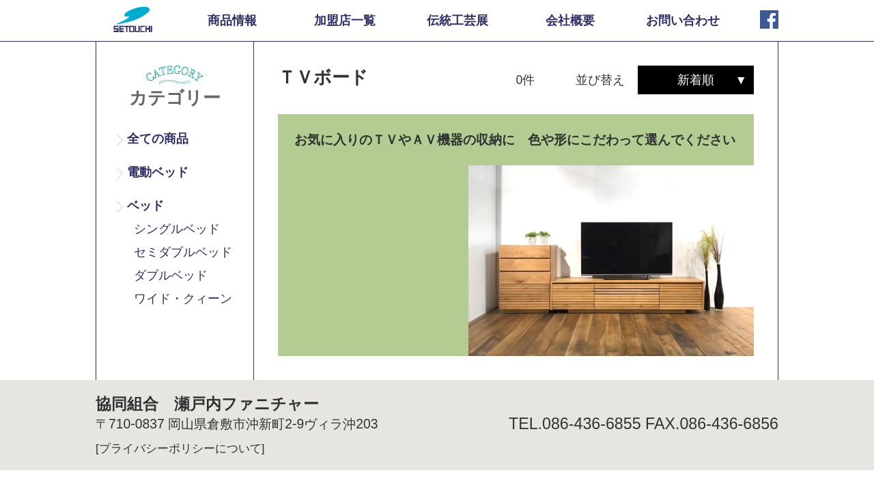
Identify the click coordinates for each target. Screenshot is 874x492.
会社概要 (570, 20)
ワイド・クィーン (183, 298)
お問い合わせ (683, 20)
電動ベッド (157, 172)
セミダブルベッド (183, 252)
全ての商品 (157, 139)
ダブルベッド (171, 275)
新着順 (695, 80)
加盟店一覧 (345, 20)
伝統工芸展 (457, 20)
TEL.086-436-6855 (575, 424)
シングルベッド (177, 229)
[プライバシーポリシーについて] (180, 448)
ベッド (145, 206)
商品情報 (232, 20)
